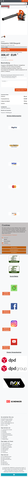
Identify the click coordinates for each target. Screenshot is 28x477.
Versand (4, 451)
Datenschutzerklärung (6, 459)
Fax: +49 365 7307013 (6, 421)
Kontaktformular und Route (7, 418)
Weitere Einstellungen (6, 244)
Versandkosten (10, 60)
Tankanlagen (4, 436)
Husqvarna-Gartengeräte (7, 435)
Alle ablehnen (14, 252)
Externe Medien (7, 241)
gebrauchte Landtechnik (7, 444)
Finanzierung (5, 452)
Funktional (6, 242)
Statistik (5, 239)
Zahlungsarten (5, 449)
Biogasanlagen (5, 439)
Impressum (4, 461)
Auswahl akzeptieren (14, 249)
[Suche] (25, 3)
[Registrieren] (3, 1)
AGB (3, 460)
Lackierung (4, 437)
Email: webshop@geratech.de (8, 422)
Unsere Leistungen (6, 457)
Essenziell (6, 237)
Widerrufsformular (6, 464)
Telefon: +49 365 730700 (7, 420)
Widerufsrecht (5, 463)
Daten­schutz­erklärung (7, 234)
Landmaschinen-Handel (7, 429)
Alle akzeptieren (14, 247)
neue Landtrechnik (6, 443)
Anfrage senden (21, 89)
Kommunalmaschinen (6, 433)
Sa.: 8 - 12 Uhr (5, 425)
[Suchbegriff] (12, 3)
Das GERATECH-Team (6, 456)
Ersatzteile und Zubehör (7, 447)
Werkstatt (4, 431)
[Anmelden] (1, 1)
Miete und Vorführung (6, 445)
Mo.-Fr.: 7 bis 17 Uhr (6, 424)
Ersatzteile (4, 432)
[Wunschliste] (21, 1)
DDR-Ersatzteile (5, 448)
